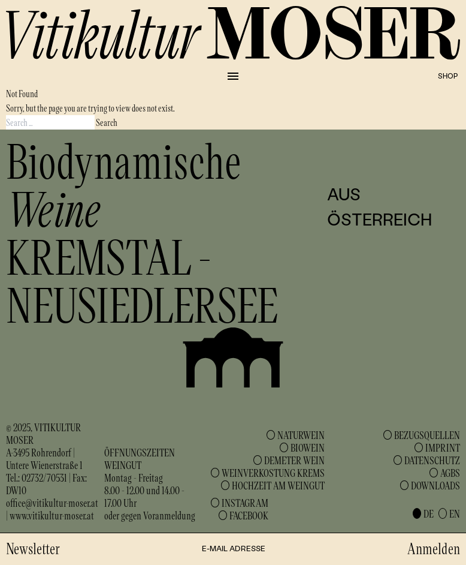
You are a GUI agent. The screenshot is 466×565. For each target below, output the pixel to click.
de (428, 513)
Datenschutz (432, 460)
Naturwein (301, 435)
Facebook (248, 515)
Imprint (442, 447)
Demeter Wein (294, 460)
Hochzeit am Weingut (278, 485)
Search (106, 122)
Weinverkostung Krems (273, 472)
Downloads (435, 485)
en (454, 513)
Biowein (308, 447)
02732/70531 (44, 477)
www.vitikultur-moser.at (52, 515)
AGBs (450, 472)
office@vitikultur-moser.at (52, 502)
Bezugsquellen (427, 435)
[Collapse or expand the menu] (233, 76)
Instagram (245, 502)
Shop (448, 75)
